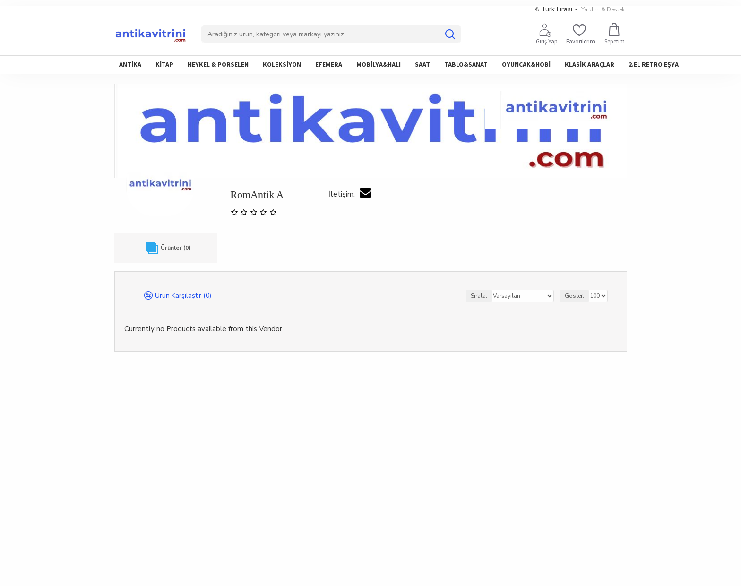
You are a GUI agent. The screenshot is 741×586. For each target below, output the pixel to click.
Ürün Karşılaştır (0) (183, 296)
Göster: (574, 297)
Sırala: (479, 297)
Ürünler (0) (165, 248)
